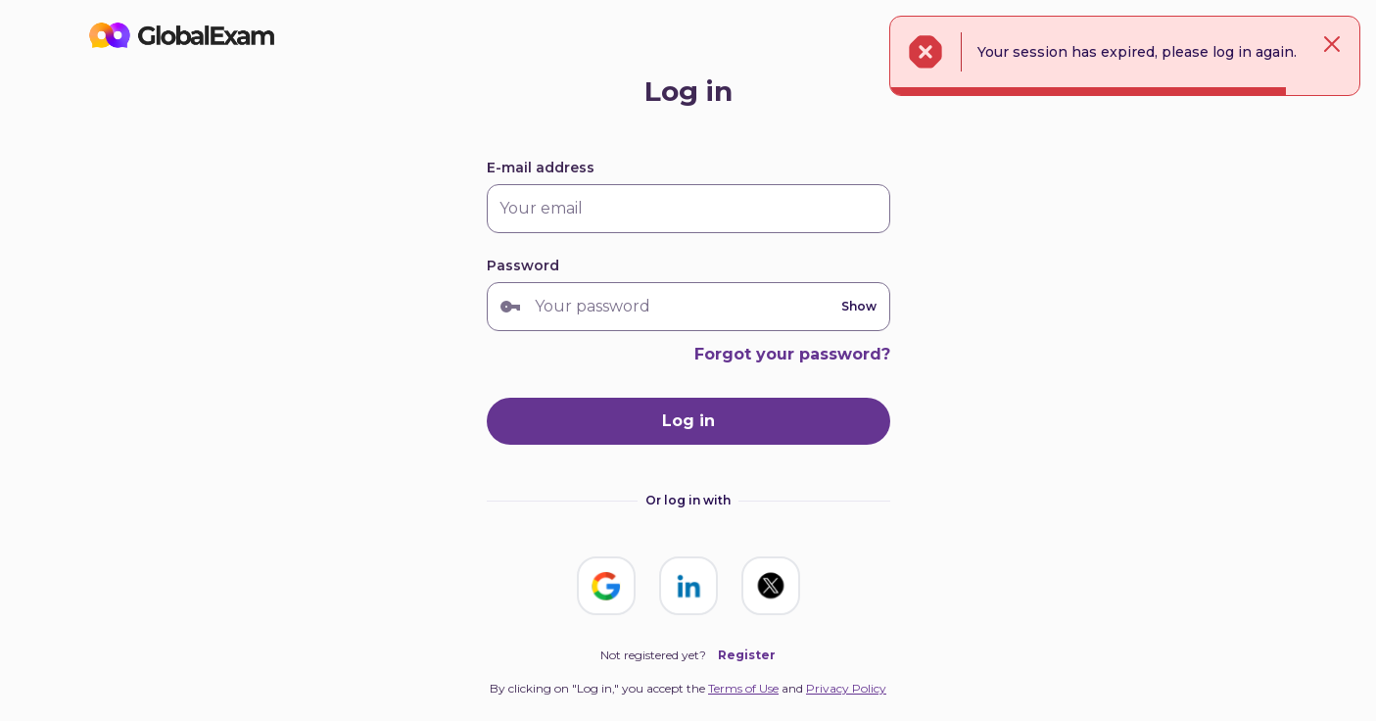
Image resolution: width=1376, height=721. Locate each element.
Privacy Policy (846, 688)
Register (747, 655)
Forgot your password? (792, 354)
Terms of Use (743, 688)
